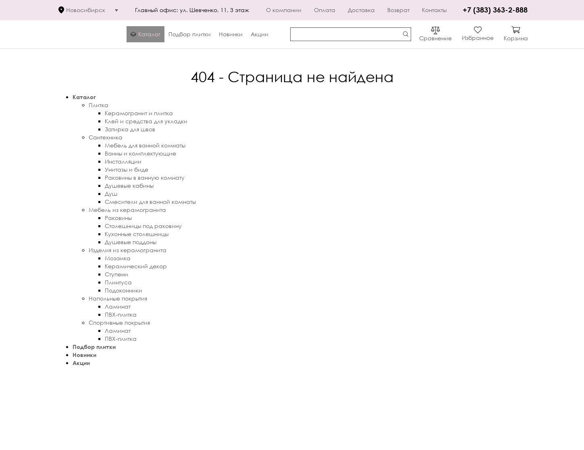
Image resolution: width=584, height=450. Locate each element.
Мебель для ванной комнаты (145, 145)
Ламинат (118, 306)
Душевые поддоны (130, 241)
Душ (111, 193)
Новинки (84, 354)
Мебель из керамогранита (127, 209)
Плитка (98, 105)
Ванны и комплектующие (140, 153)
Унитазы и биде (126, 169)
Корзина (516, 38)
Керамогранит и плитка (139, 113)
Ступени (116, 274)
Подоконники (123, 290)
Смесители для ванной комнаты (150, 201)
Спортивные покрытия (119, 322)
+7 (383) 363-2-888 (495, 9)
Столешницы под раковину (143, 225)
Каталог (84, 96)
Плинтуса (118, 282)
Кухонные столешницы (136, 233)
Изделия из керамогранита (127, 250)
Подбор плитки (94, 346)
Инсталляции (123, 161)
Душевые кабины (129, 185)
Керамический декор (136, 266)
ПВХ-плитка (121, 314)
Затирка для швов (130, 129)
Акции (81, 362)
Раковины (118, 217)
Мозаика (118, 258)
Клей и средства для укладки (146, 121)
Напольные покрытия (118, 298)
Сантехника (106, 137)
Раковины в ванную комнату (145, 177)
